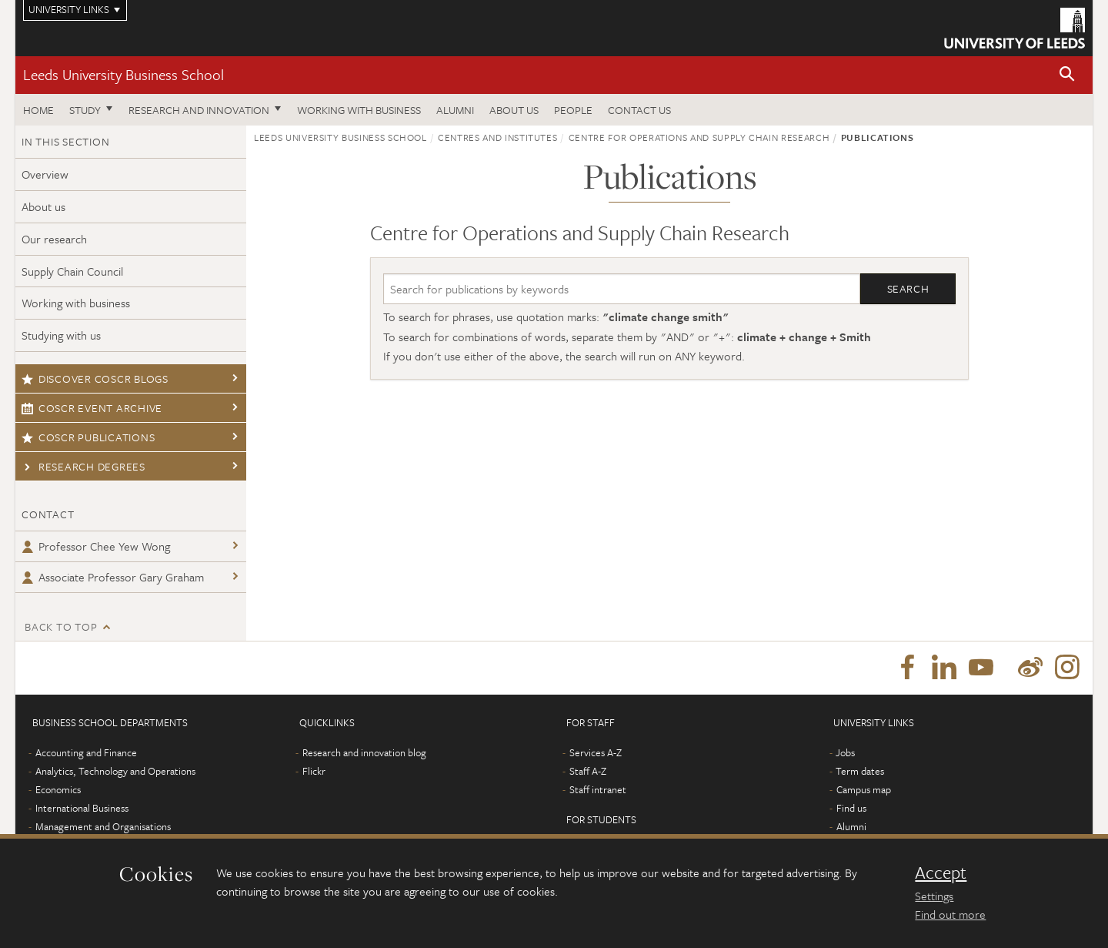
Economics (58, 790)
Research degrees (83, 466)
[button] (1067, 75)
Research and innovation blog (364, 753)
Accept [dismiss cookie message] (940, 872)
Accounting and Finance (86, 753)
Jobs (845, 753)
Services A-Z (595, 753)
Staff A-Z (587, 771)
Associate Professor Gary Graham (113, 576)
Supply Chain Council (72, 271)
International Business (81, 808)
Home (38, 110)
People (573, 110)
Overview (45, 174)
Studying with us (61, 335)
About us (514, 110)
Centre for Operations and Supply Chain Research (699, 137)
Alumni (455, 110)
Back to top (61, 626)
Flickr (313, 771)
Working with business (359, 110)
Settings (934, 895)
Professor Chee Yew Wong (96, 546)
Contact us (639, 110)
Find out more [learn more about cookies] (950, 914)
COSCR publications (88, 437)
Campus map (863, 790)
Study (85, 110)
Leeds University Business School (123, 74)
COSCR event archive (92, 408)
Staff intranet (597, 790)
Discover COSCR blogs (95, 378)
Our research (54, 238)
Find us (851, 808)
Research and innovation (198, 110)
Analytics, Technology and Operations (115, 771)
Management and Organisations (103, 827)
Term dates (860, 771)
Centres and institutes (497, 137)
